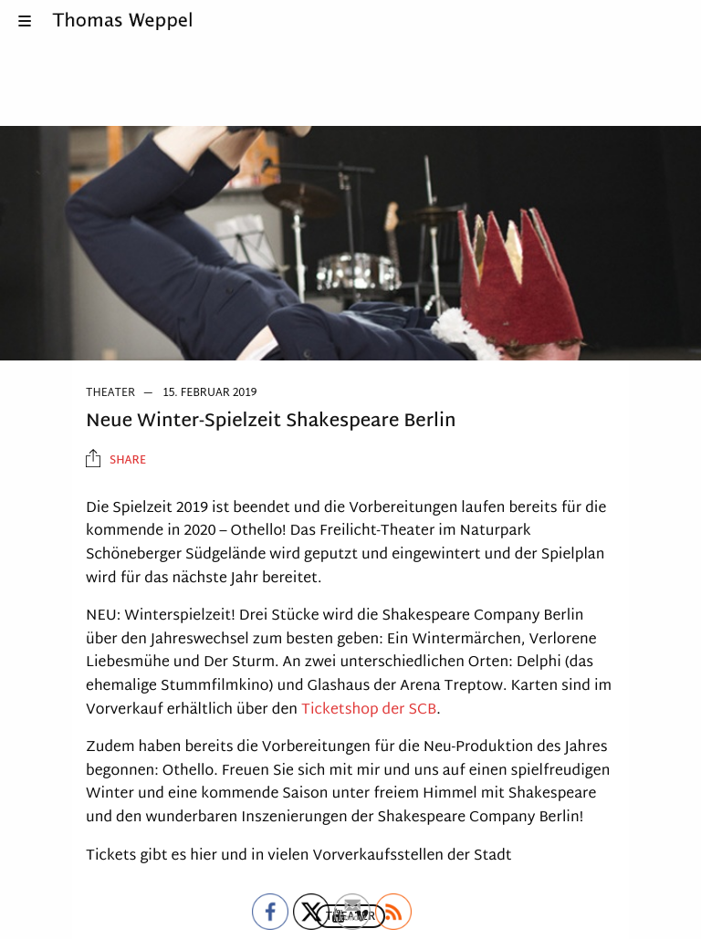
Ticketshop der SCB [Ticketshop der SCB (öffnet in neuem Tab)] (368, 710)
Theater (110, 393)
